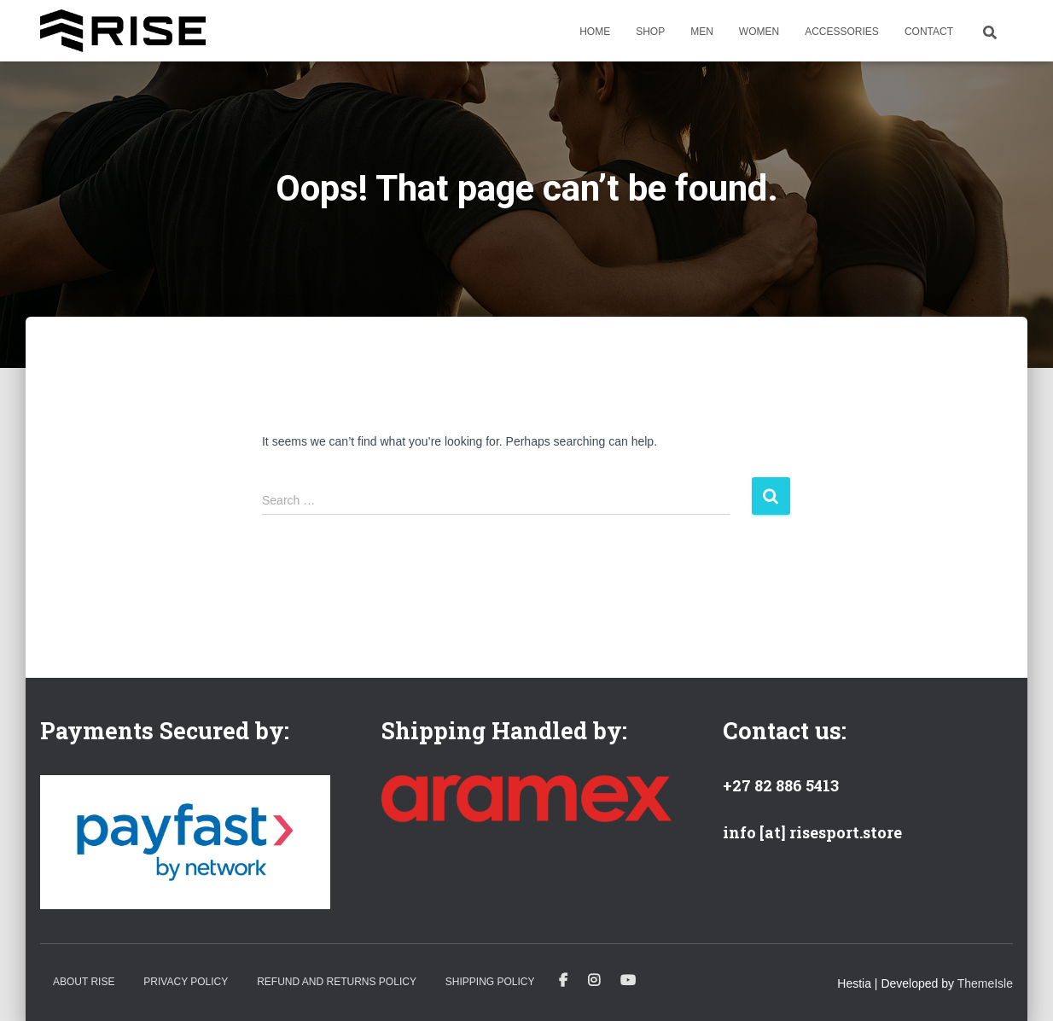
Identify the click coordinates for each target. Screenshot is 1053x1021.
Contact (929, 32)
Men (701, 32)
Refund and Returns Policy (336, 982)
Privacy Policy (185, 982)
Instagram (593, 981)
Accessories (842, 32)
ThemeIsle (985, 983)
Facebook (563, 981)
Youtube (628, 981)
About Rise (83, 982)
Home (594, 32)
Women (759, 32)
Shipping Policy (490, 982)
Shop (650, 32)
